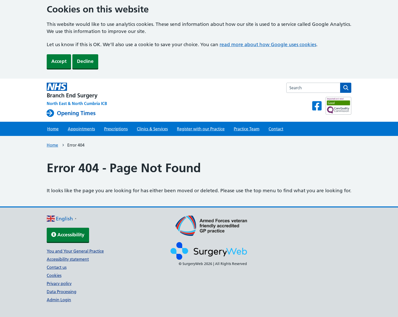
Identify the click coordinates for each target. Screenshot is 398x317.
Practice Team (246, 128)
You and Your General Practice (75, 251)
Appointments (81, 128)
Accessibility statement (68, 259)
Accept (59, 61)
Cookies (54, 275)
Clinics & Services (152, 128)
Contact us (57, 267)
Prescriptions (116, 128)
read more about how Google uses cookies (268, 44)
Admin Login (59, 299)
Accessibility (68, 235)
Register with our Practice (201, 128)
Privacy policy (59, 283)
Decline (85, 61)
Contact (276, 128)
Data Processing (61, 291)
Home (53, 128)
